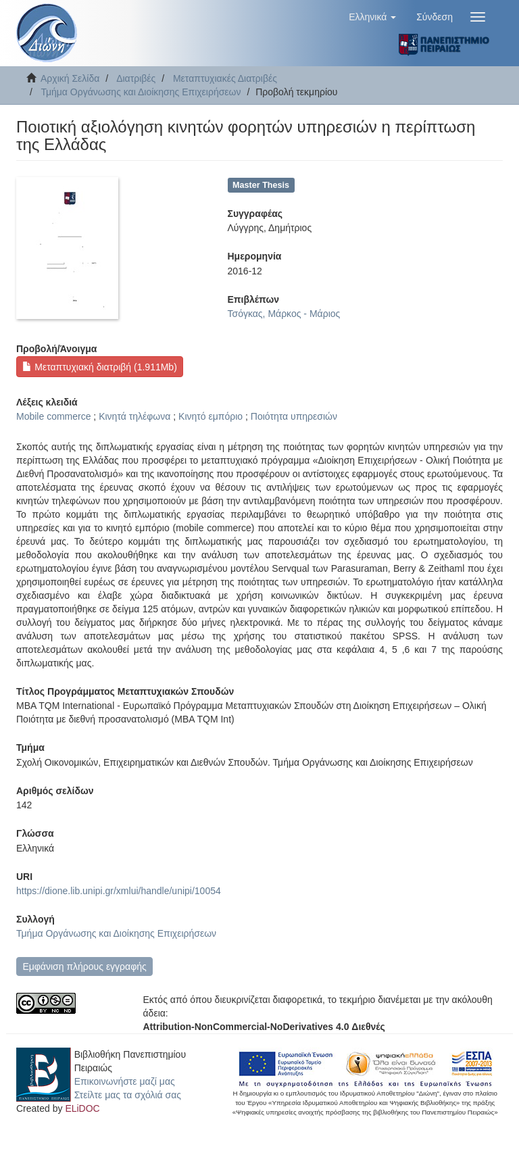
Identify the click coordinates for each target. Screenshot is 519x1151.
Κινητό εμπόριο (210, 416)
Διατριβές (135, 78)
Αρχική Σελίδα (70, 78)
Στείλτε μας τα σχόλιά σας (127, 1094)
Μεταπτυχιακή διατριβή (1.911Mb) (99, 367)
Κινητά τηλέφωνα (134, 416)
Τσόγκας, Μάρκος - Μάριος (284, 313)
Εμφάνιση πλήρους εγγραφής (84, 966)
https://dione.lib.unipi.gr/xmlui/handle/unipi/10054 (118, 890)
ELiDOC (82, 1108)
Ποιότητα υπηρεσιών (294, 416)
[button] (372, 17)
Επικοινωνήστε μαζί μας (124, 1081)
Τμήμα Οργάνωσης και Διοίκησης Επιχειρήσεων (141, 92)
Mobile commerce (53, 416)
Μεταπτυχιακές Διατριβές (225, 78)
